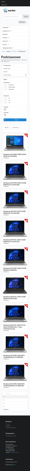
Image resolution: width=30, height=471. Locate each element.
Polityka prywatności (11, 427)
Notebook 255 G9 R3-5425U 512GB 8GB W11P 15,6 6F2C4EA (14, 184)
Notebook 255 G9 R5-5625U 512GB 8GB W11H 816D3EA (14, 269)
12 (9, 98)
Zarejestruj (4, 4)
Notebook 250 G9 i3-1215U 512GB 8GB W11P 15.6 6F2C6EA (14, 212)
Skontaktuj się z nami (11, 436)
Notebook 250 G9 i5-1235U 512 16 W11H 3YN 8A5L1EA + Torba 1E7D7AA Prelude (14, 327)
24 (9, 100)
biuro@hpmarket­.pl (14, 452)
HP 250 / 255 (7, 68)
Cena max (6, 112)
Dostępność (7, 82)
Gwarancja (6, 95)
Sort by (7, 127)
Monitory (5, 34)
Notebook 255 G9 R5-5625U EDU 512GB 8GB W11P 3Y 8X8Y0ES (14, 356)
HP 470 (5, 71)
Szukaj (26, 16)
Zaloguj (3, 1)
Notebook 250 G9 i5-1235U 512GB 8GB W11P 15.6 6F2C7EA (14, 240)
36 (9, 102)
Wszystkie (11, 89)
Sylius (14, 464)
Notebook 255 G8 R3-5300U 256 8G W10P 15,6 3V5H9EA (14, 155)
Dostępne (11, 84)
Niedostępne (12, 87)
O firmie (8, 424)
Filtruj (11, 119)
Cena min (6, 107)
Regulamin (8, 426)
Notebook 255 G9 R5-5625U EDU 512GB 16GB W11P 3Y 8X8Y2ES (14, 385)
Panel (3, 51)
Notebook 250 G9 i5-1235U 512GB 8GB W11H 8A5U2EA (14, 297)
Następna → (7, 409)
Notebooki (14, 51)
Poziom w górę (15, 75)
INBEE (15, 462)
